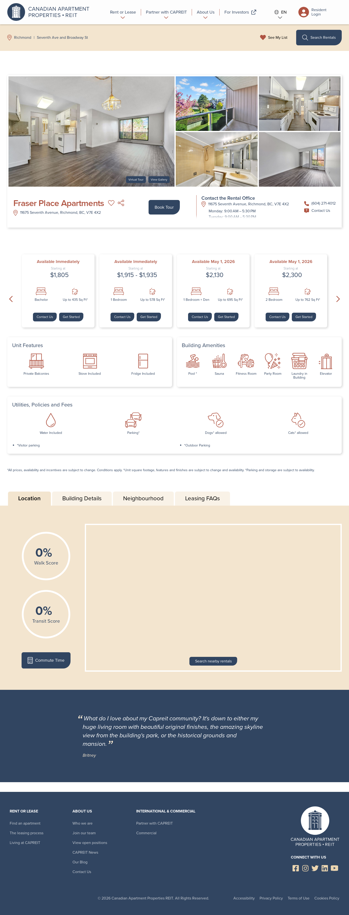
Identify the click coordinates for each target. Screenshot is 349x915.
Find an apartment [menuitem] (25, 823)
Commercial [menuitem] (146, 833)
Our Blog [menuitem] (79, 862)
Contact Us (317, 210)
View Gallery (159, 179)
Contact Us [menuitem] (81, 872)
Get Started (71, 316)
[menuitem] (123, 12)
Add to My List (111, 203)
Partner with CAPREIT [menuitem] (154, 823)
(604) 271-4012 (320, 203)
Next (338, 299)
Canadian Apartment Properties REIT (49, 12)
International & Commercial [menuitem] (165, 811)
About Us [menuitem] (82, 811)
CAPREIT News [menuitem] (85, 852)
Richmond (22, 37)
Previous (11, 299)
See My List (277, 37)
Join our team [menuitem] (84, 833)
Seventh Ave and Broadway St (62, 37)
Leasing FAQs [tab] (202, 498)
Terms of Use (298, 898)
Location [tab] (29, 498)
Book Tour (164, 207)
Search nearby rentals (213, 661)
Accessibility (244, 898)
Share (121, 203)
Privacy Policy (271, 898)
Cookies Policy (326, 898)
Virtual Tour (135, 179)
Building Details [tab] (82, 498)
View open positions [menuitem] (89, 842)
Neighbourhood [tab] (143, 498)
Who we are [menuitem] (82, 823)
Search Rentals (319, 37)
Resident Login (312, 12)
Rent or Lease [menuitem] (24, 811)
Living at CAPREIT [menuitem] (25, 842)
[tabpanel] (174, 598)
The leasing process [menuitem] (26, 833)
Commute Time (46, 660)
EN (280, 12)
